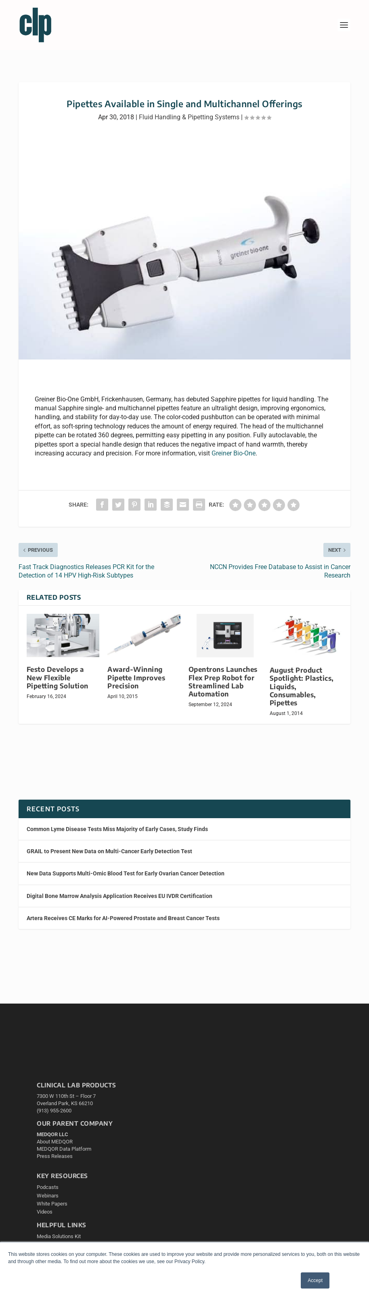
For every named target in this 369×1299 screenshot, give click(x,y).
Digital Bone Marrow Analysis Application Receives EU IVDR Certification (119, 896)
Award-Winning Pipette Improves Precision (136, 677)
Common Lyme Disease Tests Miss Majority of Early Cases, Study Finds (117, 829)
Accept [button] (315, 1280)
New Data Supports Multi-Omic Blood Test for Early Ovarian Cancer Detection (125, 873)
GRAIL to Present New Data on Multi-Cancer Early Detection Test (109, 851)
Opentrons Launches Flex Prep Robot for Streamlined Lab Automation (223, 681)
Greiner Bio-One (234, 453)
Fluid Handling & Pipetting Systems (189, 117)
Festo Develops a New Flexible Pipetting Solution (57, 677)
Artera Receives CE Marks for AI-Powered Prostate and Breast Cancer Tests (123, 918)
